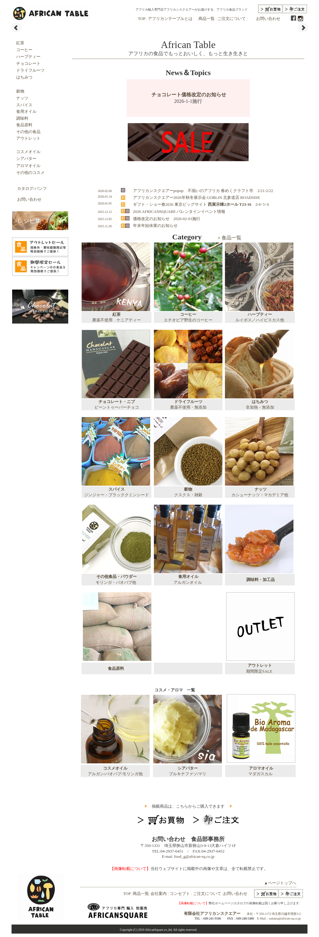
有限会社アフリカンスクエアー (212, 913)
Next (303, 28)
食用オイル (24, 111)
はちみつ (24, 77)
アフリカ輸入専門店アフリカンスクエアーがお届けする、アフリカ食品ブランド (192, 9)
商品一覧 (206, 18)
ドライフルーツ (30, 70)
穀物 (20, 91)
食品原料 (24, 125)
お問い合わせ (268, 18)
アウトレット (28, 138)
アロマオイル (26, 165)
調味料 (22, 118)
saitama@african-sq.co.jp (285, 918)
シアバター (26, 158)
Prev (16, 28)
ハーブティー (26, 56)
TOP (141, 18)
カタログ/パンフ (32, 188)
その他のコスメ (28, 172)
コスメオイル (28, 151)
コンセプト (180, 893)
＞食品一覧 (229, 237)
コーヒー (22, 49)
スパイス (24, 105)
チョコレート (28, 63)
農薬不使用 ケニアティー (116, 320)
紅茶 (20, 43)
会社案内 (159, 893)
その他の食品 (28, 131)
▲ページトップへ (280, 883)
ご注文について (232, 18)
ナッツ (22, 98)
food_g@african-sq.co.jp (194, 856)
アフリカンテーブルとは (170, 18)
